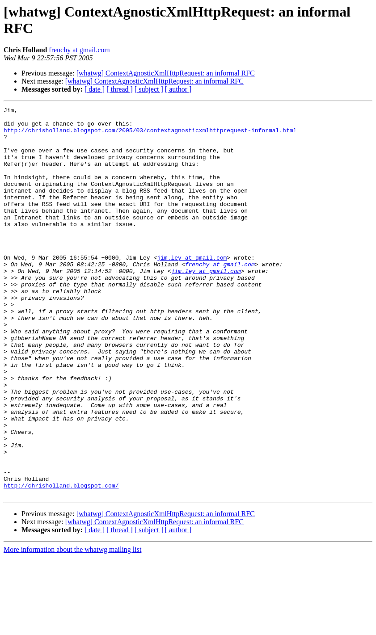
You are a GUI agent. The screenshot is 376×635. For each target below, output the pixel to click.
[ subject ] (149, 89)
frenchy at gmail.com (79, 50)
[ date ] (94, 89)
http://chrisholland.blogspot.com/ (61, 562)
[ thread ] (119, 89)
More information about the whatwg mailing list (72, 627)
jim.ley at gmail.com (192, 288)
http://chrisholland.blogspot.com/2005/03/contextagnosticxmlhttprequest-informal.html (150, 135)
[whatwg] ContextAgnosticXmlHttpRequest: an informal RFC (165, 73)
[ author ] (178, 89)
